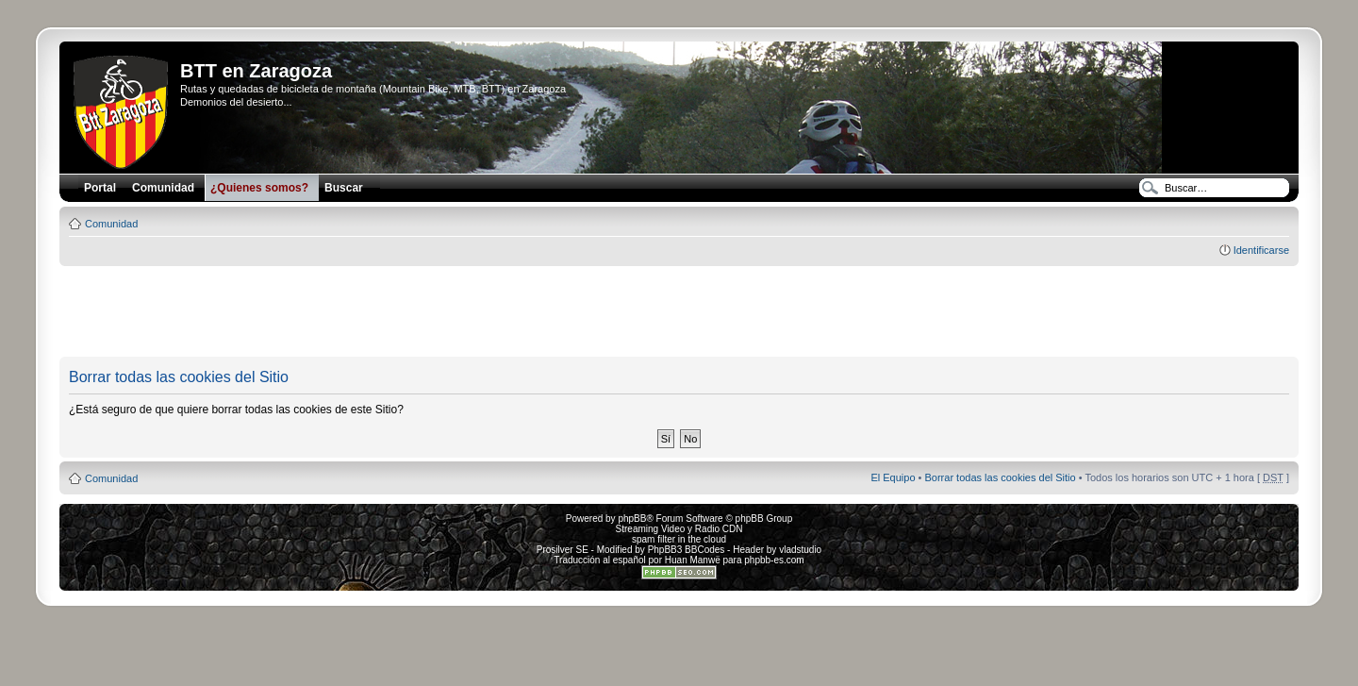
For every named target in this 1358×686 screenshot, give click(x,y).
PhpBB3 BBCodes (686, 549)
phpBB (632, 518)
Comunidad (111, 223)
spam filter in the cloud (679, 539)
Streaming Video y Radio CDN (679, 529)
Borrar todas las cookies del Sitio (999, 477)
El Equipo (892, 477)
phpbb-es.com (773, 560)
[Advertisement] (679, 312)
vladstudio (800, 549)
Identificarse (1261, 250)
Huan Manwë (692, 560)
